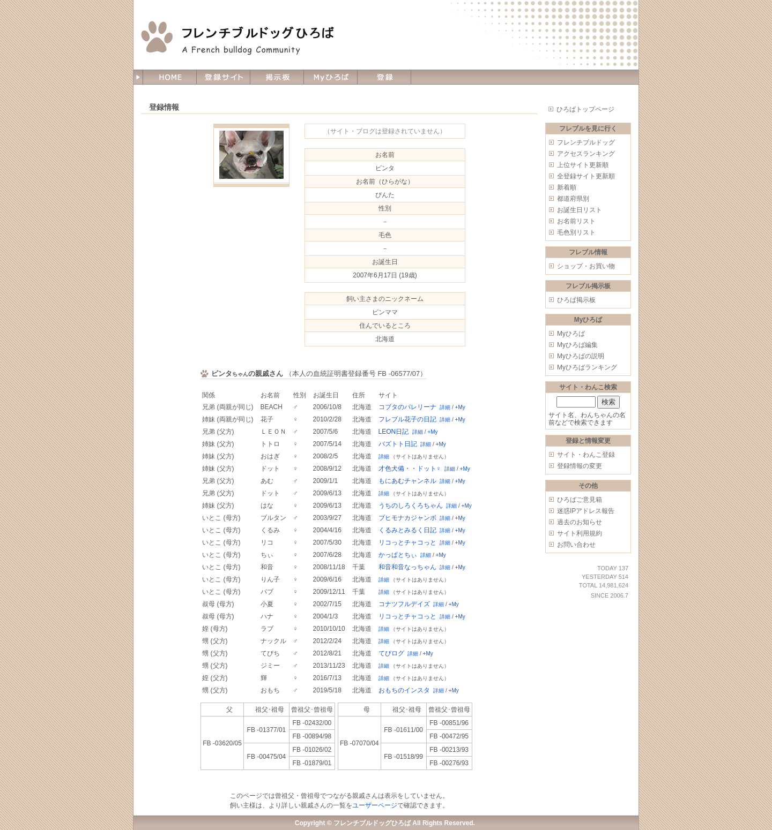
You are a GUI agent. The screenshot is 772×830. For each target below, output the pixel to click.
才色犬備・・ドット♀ (409, 468)
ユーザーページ (374, 805)
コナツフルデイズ (404, 604)
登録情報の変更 (579, 466)
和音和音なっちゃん (407, 567)
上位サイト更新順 (582, 165)
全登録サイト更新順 (586, 176)
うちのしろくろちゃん (410, 505)
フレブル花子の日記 (407, 419)
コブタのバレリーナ (407, 407)
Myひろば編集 (577, 345)
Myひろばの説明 (580, 356)
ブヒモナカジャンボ (407, 518)
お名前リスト (576, 221)
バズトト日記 (397, 444)
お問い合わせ (576, 544)
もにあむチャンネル (407, 481)
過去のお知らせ (579, 522)
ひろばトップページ (585, 109)
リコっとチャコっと (407, 542)
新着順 (566, 187)
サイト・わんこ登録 (586, 454)
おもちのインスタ (404, 690)
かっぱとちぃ (397, 555)
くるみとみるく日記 (407, 530)
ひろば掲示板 (576, 300)
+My (460, 407)
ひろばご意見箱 (579, 499)
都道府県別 (573, 198)
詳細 (445, 407)
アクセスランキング (586, 153)
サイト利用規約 (579, 533)
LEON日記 (393, 431)
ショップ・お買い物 (586, 266)
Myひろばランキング (587, 367)
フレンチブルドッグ (586, 142)
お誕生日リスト (579, 210)
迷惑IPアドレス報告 (585, 511)
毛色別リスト (576, 232)
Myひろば (571, 333)
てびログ (391, 653)
